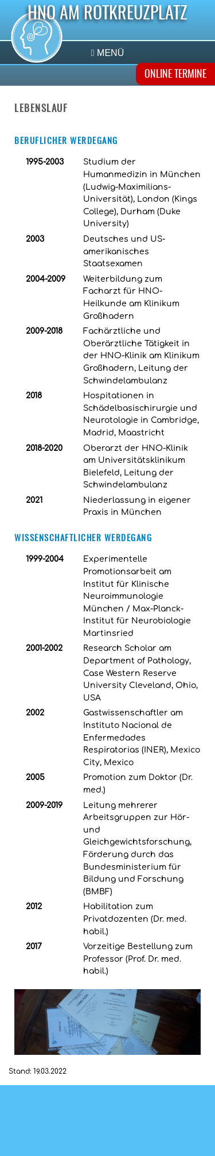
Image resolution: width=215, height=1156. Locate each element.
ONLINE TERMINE (175, 75)
